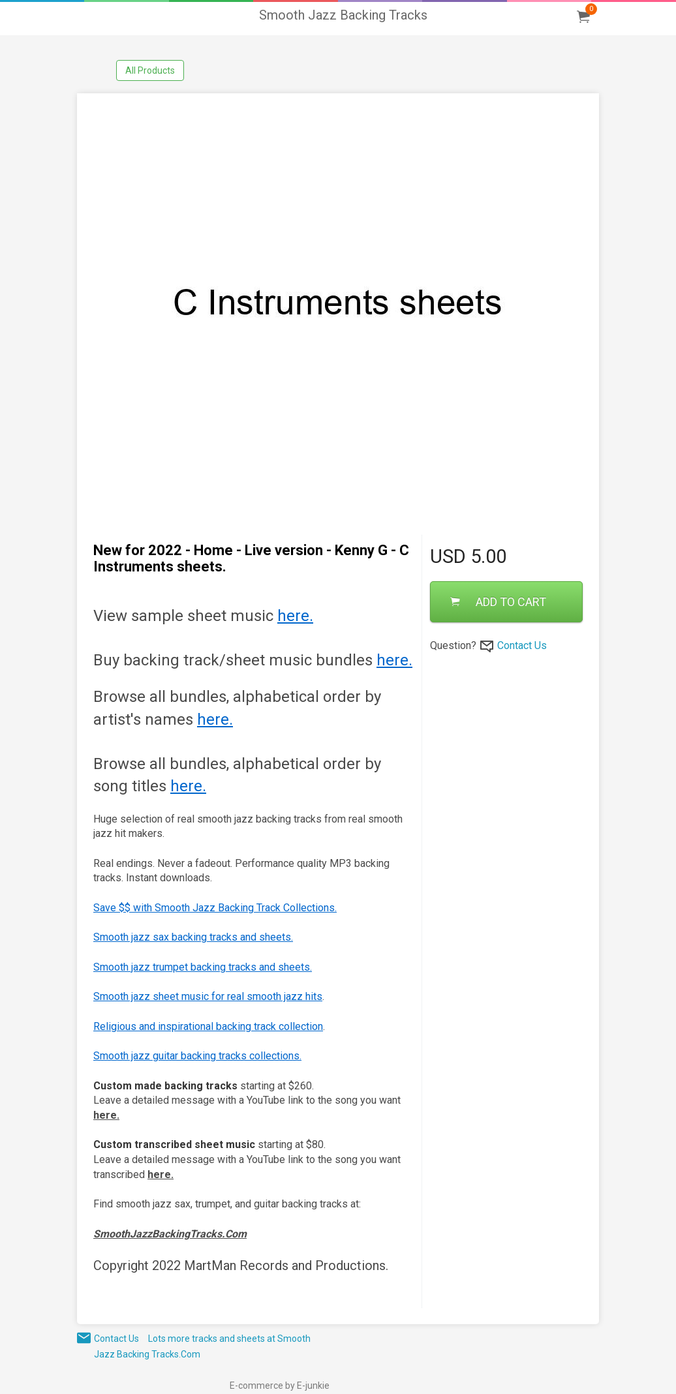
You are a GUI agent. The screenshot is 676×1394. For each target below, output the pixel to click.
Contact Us (522, 645)
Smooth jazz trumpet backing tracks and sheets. (202, 967)
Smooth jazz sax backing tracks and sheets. (193, 937)
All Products (150, 70)
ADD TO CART (498, 602)
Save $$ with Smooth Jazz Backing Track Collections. (215, 908)
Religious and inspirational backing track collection (208, 1026)
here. (295, 616)
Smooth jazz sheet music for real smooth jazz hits (207, 996)
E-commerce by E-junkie (280, 1385)
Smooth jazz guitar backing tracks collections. (197, 1056)
